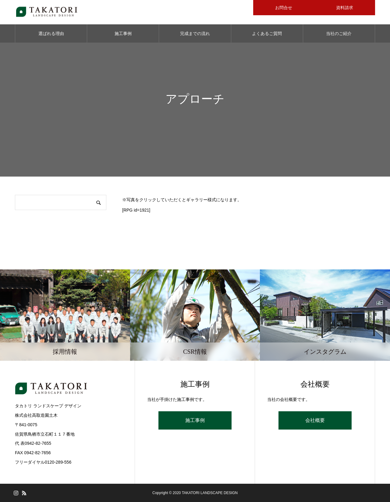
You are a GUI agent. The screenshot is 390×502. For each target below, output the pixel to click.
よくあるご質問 (267, 33)
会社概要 (315, 420)
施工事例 (123, 33)
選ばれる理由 (51, 33)
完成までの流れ (195, 33)
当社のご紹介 (339, 33)
